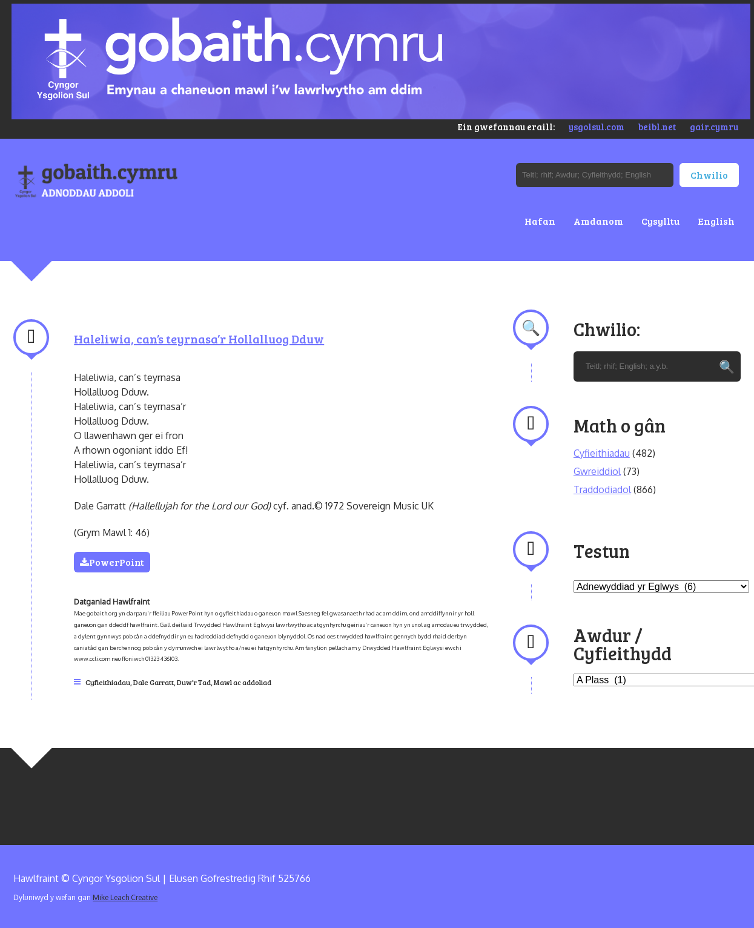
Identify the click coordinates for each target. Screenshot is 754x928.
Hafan (539, 220)
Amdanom (598, 220)
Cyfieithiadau (107, 682)
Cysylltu (660, 220)
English (716, 220)
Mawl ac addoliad (242, 682)
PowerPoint (112, 561)
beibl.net (657, 127)
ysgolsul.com (596, 127)
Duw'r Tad (194, 682)
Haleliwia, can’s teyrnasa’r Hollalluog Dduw (199, 338)
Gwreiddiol (597, 471)
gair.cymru (714, 127)
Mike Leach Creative (125, 897)
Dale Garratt (153, 682)
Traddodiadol (602, 489)
